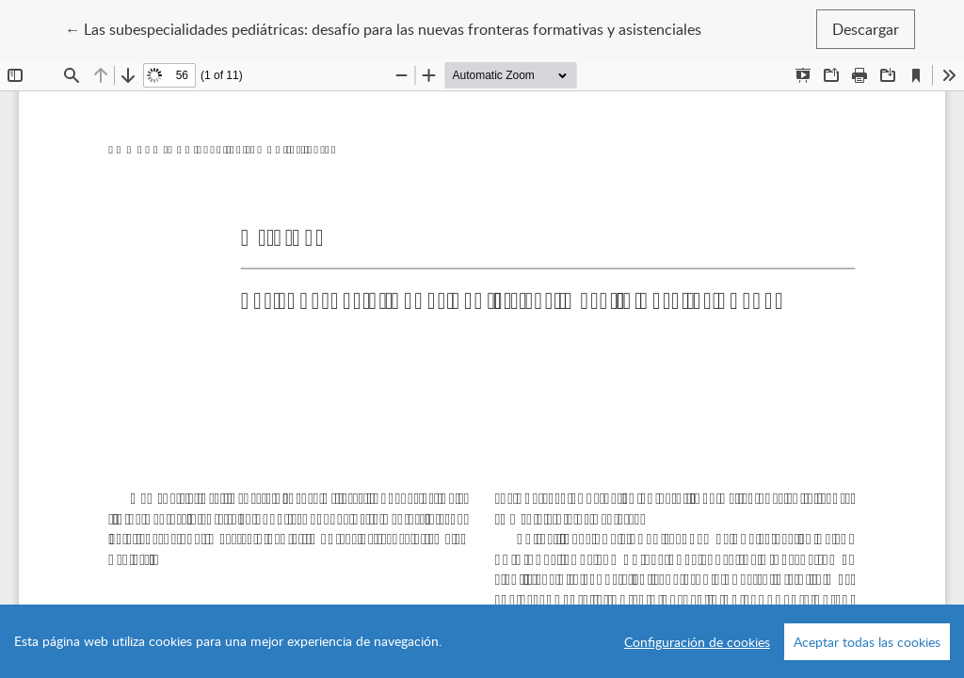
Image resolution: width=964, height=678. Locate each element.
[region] (482, 641)
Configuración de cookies (697, 642)
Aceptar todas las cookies (867, 642)
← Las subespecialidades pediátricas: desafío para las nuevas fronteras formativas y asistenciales (383, 28)
